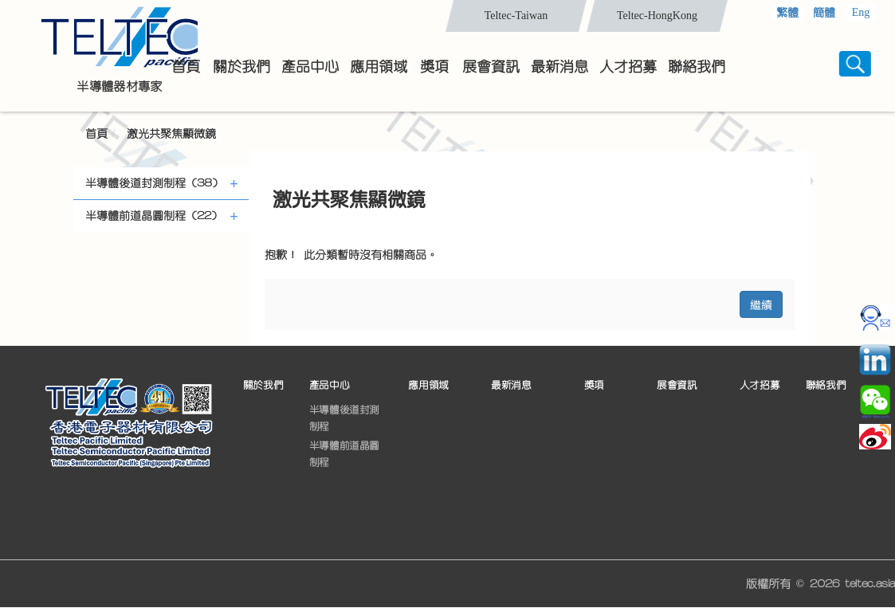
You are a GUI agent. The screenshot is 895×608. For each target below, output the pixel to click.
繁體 (787, 12)
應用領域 (428, 385)
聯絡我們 (826, 385)
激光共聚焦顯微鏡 (171, 133)
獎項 (594, 385)
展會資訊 (677, 385)
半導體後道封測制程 (344, 418)
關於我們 (263, 385)
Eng (861, 12)
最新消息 (511, 385)
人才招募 (759, 385)
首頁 (96, 133)
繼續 (761, 304)
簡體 (824, 12)
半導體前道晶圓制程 (344, 454)
